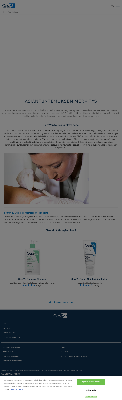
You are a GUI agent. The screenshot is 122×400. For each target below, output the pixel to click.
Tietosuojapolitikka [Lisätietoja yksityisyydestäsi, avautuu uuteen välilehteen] (16, 391)
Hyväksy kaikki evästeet (90, 383)
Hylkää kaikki (91, 392)
